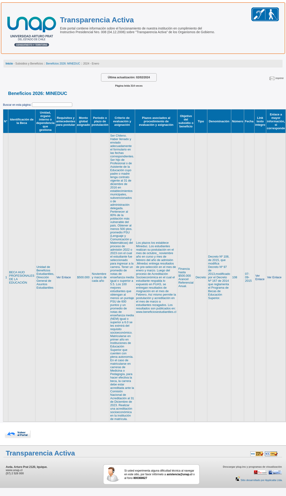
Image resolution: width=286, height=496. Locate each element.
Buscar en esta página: (17, 104)
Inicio (9, 63)
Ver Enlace (63, 277)
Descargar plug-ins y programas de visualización (252, 466)
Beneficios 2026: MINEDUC (63, 63)
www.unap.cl (14, 470)
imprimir (279, 78)
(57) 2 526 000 (15, 473)
